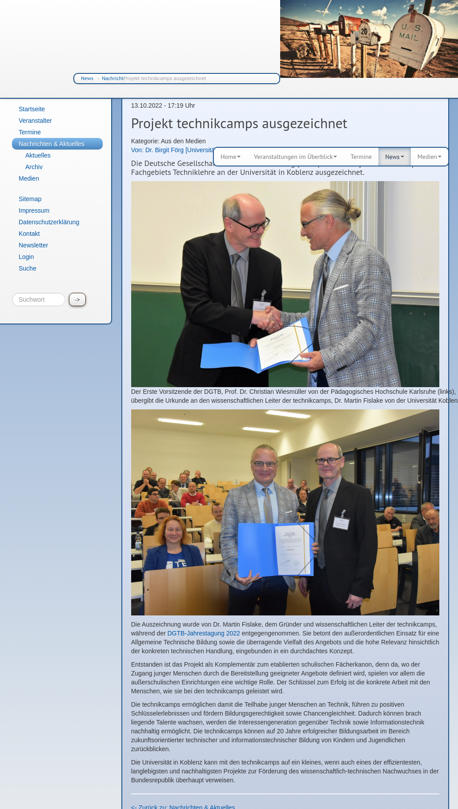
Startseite (32, 109)
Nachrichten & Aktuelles (51, 143)
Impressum (34, 210)
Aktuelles (38, 155)
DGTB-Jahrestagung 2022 (203, 633)
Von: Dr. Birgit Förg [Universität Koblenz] (187, 150)
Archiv (34, 166)
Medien (430, 157)
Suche (27, 268)
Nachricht (113, 78)
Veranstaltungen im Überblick (295, 157)
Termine (361, 157)
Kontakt (29, 233)
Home (231, 157)
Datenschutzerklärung (49, 222)
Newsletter (33, 245)
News (87, 78)
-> (77, 299)
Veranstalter (35, 120)
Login (26, 256)
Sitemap (30, 198)
